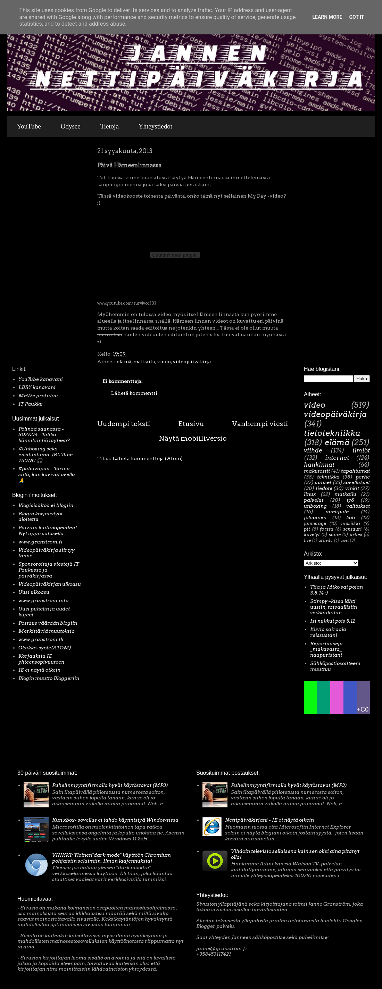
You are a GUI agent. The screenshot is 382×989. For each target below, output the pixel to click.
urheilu (325, 540)
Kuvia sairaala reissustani (328, 632)
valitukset (358, 506)
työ (350, 500)
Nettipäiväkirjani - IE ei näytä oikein (269, 820)
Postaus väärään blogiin (47, 623)
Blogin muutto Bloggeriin (48, 678)
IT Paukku (30, 404)
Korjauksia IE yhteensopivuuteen (41, 659)
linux (310, 494)
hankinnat (319, 464)
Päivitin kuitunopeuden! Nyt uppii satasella (47, 530)
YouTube (29, 126)
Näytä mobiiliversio (193, 438)
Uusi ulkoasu (33, 592)
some (335, 534)
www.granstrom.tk (40, 639)
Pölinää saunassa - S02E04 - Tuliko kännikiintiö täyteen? (44, 434)
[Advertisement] (33, 253)
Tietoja (109, 126)
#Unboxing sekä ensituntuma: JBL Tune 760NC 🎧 (45, 454)
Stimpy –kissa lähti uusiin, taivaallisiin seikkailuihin (333, 607)
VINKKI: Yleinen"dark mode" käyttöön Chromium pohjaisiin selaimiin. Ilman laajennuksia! (111, 858)
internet (337, 457)
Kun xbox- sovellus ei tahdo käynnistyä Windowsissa (115, 820)
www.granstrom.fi (40, 542)
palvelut (313, 500)
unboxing (315, 506)
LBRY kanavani (37, 387)
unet (344, 540)
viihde (313, 450)
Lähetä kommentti (134, 393)
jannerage (315, 523)
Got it (356, 17)
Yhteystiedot (155, 126)
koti (350, 517)
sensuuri (352, 529)
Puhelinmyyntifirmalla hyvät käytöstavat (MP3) (110, 785)
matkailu (144, 361)
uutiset (323, 482)
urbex (356, 534)
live (307, 540)
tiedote (324, 488)
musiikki (350, 523)
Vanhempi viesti (260, 423)
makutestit (317, 471)
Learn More (327, 17)
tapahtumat (355, 471)
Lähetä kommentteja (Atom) (148, 458)
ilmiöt (361, 450)
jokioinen (315, 517)
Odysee (71, 126)
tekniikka (328, 477)
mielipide (337, 511)
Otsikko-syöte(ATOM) (44, 647)
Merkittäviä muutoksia (46, 631)
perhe (363, 477)
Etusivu (191, 423)
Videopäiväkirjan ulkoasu (49, 584)
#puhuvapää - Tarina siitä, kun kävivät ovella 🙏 (46, 474)
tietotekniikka (332, 433)
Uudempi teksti (123, 423)
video (164, 361)
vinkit (352, 488)
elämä (124, 361)
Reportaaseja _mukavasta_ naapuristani (326, 649)
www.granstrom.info (43, 600)
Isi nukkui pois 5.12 (332, 621)
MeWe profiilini (38, 395)
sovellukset (356, 482)
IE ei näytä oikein (39, 670)
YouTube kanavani (40, 379)
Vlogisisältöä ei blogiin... (47, 505)
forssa (326, 529)
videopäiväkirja (192, 361)
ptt (307, 529)
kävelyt (312, 534)
